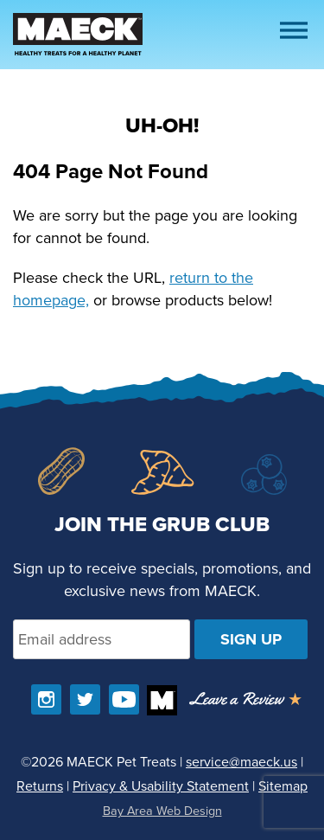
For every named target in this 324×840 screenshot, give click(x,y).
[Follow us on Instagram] (46, 699)
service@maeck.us (241, 762)
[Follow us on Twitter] (85, 699)
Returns (39, 786)
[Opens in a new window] (245, 700)
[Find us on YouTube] (124, 699)
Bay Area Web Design (162, 810)
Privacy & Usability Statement (161, 786)
